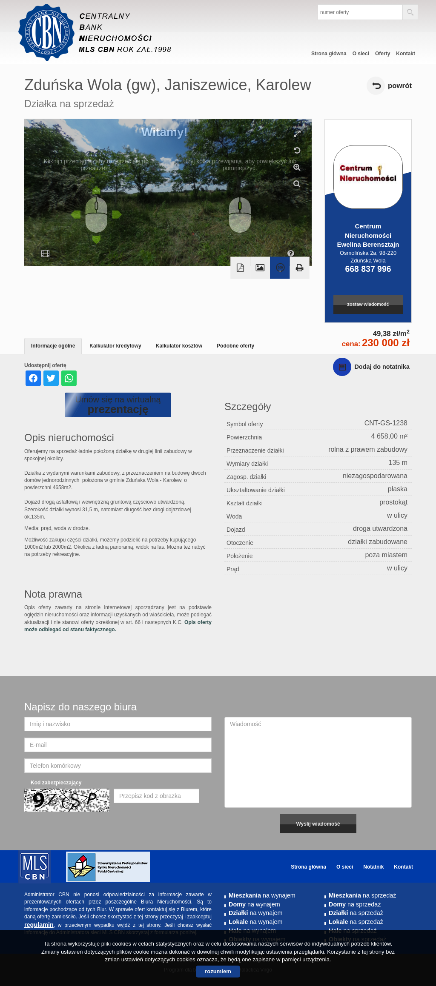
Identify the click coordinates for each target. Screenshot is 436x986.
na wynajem (262, 895)
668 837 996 (368, 269)
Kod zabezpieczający (56, 783)
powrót (400, 86)
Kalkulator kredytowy (115, 346)
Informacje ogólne (53, 346)
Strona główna (329, 54)
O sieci (361, 54)
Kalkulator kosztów (179, 346)
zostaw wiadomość (368, 304)
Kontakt (405, 54)
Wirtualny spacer (280, 267)
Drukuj (299, 267)
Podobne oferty (235, 346)
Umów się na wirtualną (118, 405)
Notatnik (373, 867)
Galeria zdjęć (260, 267)
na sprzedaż (362, 895)
